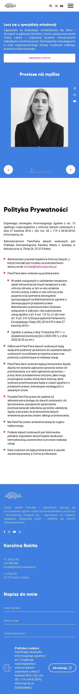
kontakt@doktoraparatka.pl (20, 566)
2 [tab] (39, 170)
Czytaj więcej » (23, 687)
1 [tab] (31, 169)
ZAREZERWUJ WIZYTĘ (39, 58)
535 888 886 (11, 563)
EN (61, 5)
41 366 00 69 (11, 559)
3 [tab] (47, 170)
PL (56, 5)
